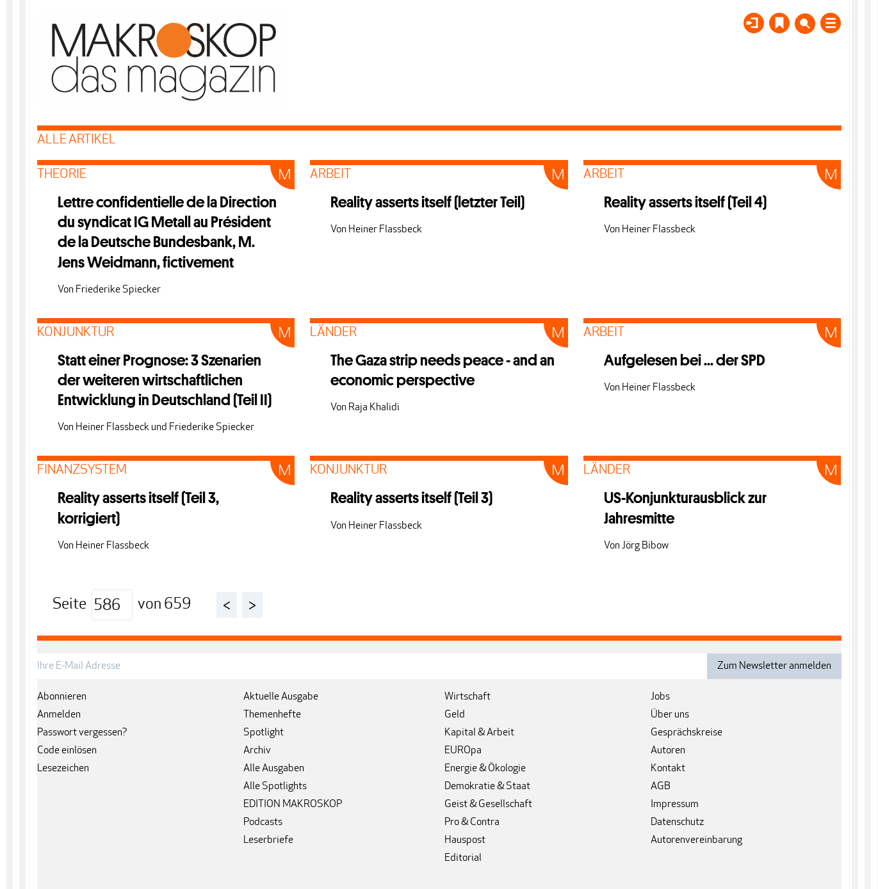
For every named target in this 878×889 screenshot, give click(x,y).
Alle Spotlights (275, 786)
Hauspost (464, 840)
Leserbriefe (268, 840)
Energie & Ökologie (485, 769)
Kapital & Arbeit (479, 733)
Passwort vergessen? (82, 733)
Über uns (670, 715)
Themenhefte (272, 715)
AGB (661, 786)
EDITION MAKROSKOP (292, 804)
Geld (454, 715)
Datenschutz (677, 822)
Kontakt (668, 769)
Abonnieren (61, 697)
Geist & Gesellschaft (488, 804)
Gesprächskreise (686, 733)
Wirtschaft (467, 697)
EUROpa (463, 751)
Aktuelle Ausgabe (280, 697)
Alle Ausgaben (273, 769)
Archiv (257, 751)
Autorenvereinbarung (696, 840)
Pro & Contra (472, 822)
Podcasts (262, 822)
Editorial (463, 858)
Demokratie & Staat (487, 786)
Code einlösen (67, 751)
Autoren (668, 751)
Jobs (660, 697)
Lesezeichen (63, 769)
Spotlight (263, 733)
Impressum (675, 804)
